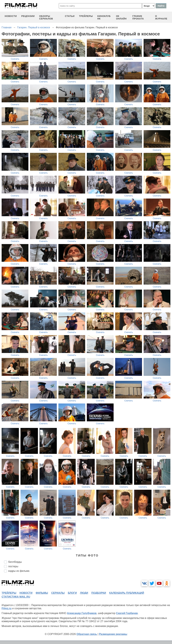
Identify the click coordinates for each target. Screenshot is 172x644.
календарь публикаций (126, 593)
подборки (98, 593)
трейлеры (86, 16)
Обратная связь (86, 634)
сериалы (58, 593)
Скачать (15, 59)
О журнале (161, 17)
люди (84, 593)
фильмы (42, 593)
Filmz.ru (6, 608)
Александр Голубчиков (81, 613)
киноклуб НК (104, 17)
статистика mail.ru (16, 596)
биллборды (15, 562)
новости (11, 16)
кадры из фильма (18, 571)
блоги (72, 593)
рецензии (28, 16)
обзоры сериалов (46, 17)
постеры (13, 566)
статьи (70, 16)
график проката (138, 17)
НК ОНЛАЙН (121, 17)
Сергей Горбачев (127, 613)
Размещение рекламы (113, 634)
